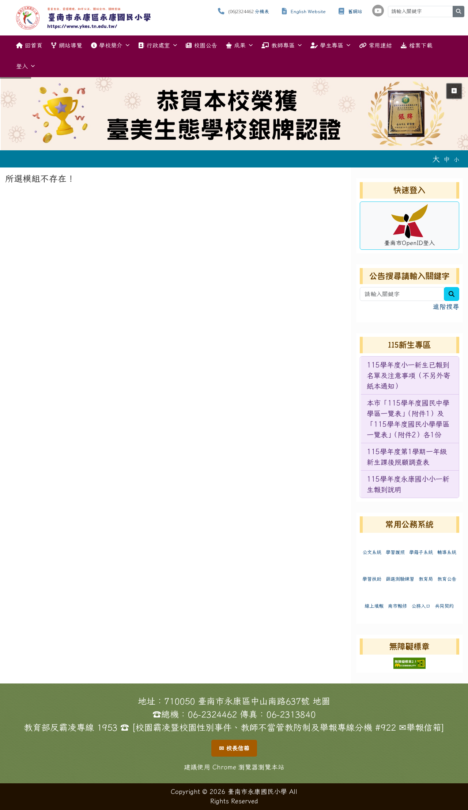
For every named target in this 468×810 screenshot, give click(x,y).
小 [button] (456, 159)
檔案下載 (416, 45)
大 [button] (436, 158)
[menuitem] (410, 376)
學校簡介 (110, 45)
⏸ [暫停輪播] (454, 90)
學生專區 (330, 45)
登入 (25, 66)
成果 (239, 45)
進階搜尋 (446, 307)
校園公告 (201, 45)
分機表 (262, 11)
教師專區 (281, 45)
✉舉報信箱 (420, 727)
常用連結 (375, 45)
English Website (308, 11)
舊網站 (355, 11)
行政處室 (157, 45)
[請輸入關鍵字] (420, 11)
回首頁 (29, 45)
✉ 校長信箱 (234, 748)
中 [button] (447, 159)
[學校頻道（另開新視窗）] (378, 10)
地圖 (321, 701)
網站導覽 (66, 45)
